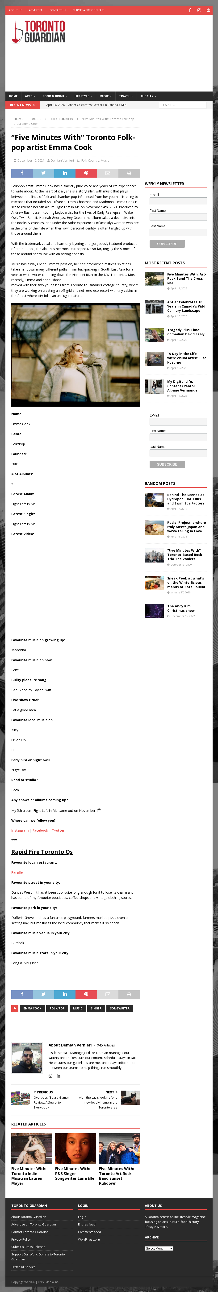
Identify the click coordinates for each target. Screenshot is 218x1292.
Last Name (158, 226)
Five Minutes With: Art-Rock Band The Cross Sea (186, 277)
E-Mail (154, 194)
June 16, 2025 (179, 536)
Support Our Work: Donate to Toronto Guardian (38, 1256)
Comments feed (89, 1231)
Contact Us (58, 10)
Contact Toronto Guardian (30, 1231)
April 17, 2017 (179, 508)
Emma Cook (32, 1008)
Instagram (20, 830)
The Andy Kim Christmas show (181, 607)
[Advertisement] (147, 52)
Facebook (40, 830)
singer (96, 1008)
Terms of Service (23, 1266)
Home (13, 96)
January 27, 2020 (181, 592)
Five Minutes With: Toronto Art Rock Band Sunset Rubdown (116, 1175)
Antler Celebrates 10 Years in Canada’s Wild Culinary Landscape (186, 305)
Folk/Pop (57, 1008)
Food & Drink (53, 96)
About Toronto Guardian (28, 1216)
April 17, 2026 (179, 288)
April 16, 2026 (179, 315)
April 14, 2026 (179, 395)
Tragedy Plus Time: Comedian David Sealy (186, 331)
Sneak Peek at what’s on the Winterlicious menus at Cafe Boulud (186, 581)
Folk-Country (90, 160)
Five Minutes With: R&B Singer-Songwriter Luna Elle (74, 1173)
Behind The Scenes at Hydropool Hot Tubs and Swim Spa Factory (185, 498)
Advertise (35, 10)
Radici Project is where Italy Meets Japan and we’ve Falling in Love (186, 526)
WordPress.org (89, 1239)
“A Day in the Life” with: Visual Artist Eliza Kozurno (186, 357)
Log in (82, 1216)
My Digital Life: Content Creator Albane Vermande (182, 385)
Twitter (58, 830)
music (77, 1008)
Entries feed (87, 1224)
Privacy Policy (21, 1239)
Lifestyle (82, 96)
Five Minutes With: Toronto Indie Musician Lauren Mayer (28, 1175)
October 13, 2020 (181, 564)
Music (104, 96)
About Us (15, 10)
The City (146, 96)
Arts (28, 96)
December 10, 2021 (30, 160)
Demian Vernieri (62, 160)
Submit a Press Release (88, 10)
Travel (124, 96)
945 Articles (106, 1044)
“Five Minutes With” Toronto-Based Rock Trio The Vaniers (184, 554)
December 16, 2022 (183, 615)
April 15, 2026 (179, 367)
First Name (158, 210)
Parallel (17, 872)
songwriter (120, 1008)
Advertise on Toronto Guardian (33, 1224)
